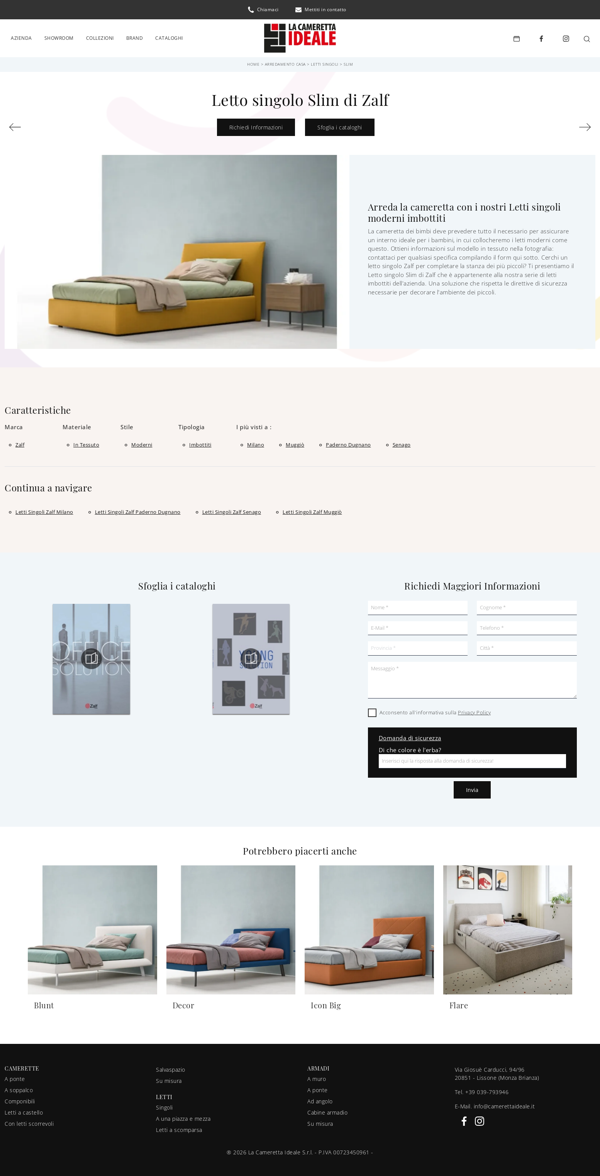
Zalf (19, 442)
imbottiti (200, 442)
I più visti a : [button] (254, 425)
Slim (348, 62)
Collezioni (100, 37)
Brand (134, 37)
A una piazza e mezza (183, 1116)
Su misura (169, 1078)
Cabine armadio (327, 1110)
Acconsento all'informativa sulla (435, 710)
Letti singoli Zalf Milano (44, 509)
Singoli (164, 1105)
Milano (255, 442)
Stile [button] (127, 425)
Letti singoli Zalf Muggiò (312, 509)
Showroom (59, 37)
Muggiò (295, 442)
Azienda (21, 37)
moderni (142, 442)
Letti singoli (325, 62)
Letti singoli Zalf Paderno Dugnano (138, 509)
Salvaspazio (170, 1067)
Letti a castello (24, 1110)
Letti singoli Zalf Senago (231, 509)
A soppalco (19, 1088)
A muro (316, 1077)
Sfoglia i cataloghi (339, 125)
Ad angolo (320, 1099)
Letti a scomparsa (179, 1128)
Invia (472, 787)
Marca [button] (14, 425)
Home (253, 62)
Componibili (20, 1099)
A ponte (15, 1077)
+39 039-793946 (486, 1089)
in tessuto (86, 442)
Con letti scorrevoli (29, 1121)
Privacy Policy (474, 710)
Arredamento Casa (285, 62)
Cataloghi (169, 37)
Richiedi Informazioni (256, 125)
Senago (402, 442)
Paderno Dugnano (348, 442)
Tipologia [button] (191, 425)
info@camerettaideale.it (504, 1104)
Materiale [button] (77, 425)
